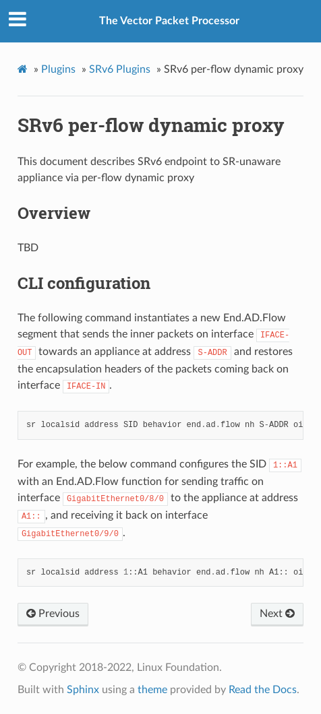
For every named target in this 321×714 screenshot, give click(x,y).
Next (277, 613)
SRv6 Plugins (119, 69)
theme (152, 689)
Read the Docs (263, 689)
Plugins (58, 69)
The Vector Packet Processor (169, 20)
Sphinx (83, 689)
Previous (53, 613)
